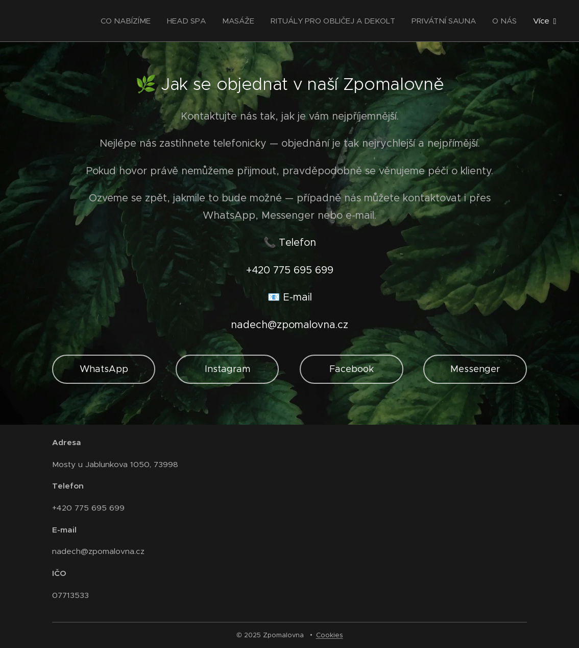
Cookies (329, 635)
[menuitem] (128, 21)
